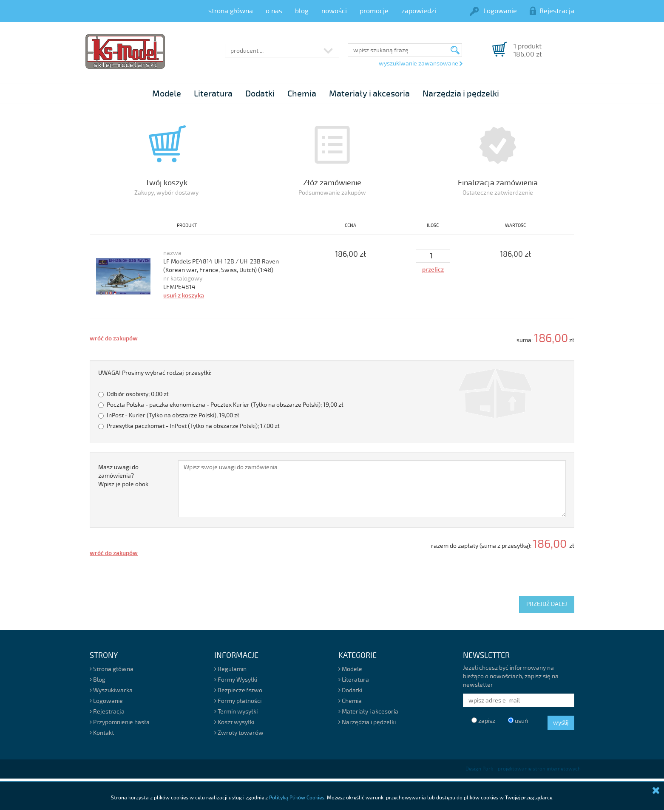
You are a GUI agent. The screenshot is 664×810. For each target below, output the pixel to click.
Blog (97, 679)
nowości (334, 11)
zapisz (483, 721)
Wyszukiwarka (111, 690)
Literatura (213, 93)
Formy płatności (237, 701)
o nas (274, 11)
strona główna (230, 11)
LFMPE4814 (179, 287)
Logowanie (493, 11)
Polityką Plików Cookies (296, 798)
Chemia (301, 93)
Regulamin (230, 669)
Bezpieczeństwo (238, 690)
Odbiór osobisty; (133, 394)
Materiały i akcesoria (369, 93)
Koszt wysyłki (234, 722)
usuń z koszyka (183, 295)
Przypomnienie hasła (120, 722)
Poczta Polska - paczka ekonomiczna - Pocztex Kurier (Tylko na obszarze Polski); (220, 404)
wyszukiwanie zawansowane (420, 64)
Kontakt (102, 732)
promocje (374, 11)
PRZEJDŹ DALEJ (546, 604)
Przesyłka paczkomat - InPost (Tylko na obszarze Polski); (189, 426)
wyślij (561, 722)
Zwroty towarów (239, 732)
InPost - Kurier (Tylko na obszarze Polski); (168, 415)
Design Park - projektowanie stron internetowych (523, 769)
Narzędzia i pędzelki (461, 93)
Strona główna (111, 669)
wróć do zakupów (114, 338)
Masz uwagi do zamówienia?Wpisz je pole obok (123, 476)
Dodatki (260, 93)
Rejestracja (552, 11)
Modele (166, 93)
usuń (518, 721)
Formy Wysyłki (235, 679)
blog (302, 11)
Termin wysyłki (236, 711)
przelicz (433, 269)
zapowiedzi (418, 11)
